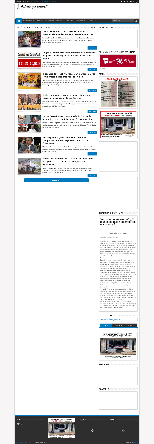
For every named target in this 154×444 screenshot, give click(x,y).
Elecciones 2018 (28, 21)
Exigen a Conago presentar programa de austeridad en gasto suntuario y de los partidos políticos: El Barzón (68, 55)
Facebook (124, 1)
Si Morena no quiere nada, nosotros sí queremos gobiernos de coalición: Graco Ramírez (66, 96)
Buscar (136, 21)
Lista (94, 27)
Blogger (135, 442)
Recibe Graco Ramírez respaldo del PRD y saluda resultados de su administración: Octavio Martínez (68, 117)
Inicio (19, 21)
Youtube (133, 1)
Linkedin (130, 1)
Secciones (59, 21)
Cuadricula (92, 27)
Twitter (121, 1)
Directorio (81, 21)
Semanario (118, 325)
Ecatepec (70, 21)
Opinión (90, 21)
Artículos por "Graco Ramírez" (34, 27)
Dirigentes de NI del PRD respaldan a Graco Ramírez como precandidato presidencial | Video (68, 75)
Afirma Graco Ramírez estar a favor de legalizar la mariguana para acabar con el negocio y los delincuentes (67, 161)
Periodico (35, 1)
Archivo (39, 21)
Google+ (127, 1)
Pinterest (136, 1)
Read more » (92, 48)
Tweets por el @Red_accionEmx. (110, 320)
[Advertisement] (94, 11)
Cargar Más (56, 180)
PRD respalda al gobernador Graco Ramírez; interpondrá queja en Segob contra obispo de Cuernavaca (65, 140)
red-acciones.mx (21, 442)
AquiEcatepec (49, 21)
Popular (106, 325)
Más (53, 1)
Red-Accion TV (45, 1)
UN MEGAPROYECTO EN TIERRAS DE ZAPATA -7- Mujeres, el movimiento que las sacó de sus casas (67, 33)
